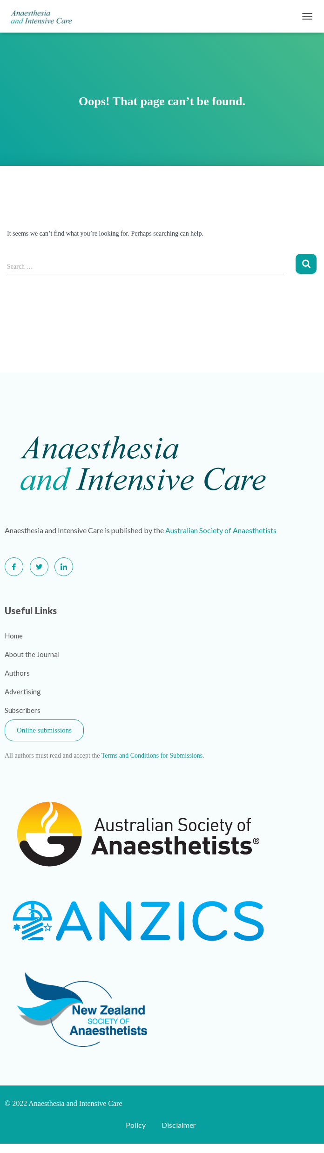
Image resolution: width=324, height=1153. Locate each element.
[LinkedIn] (63, 566)
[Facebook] (14, 566)
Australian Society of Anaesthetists (221, 530)
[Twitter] (39, 566)
